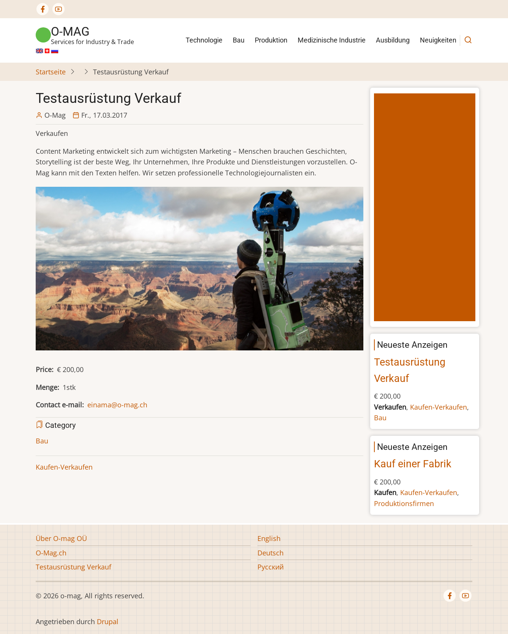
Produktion (271, 40)
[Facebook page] (42, 9)
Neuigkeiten (438, 40)
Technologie (204, 40)
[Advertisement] (426, 208)
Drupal (107, 621)
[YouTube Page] (58, 9)
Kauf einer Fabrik (412, 464)
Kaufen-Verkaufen (64, 467)
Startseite (51, 71)
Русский (270, 566)
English (269, 538)
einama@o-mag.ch (117, 404)
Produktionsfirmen (404, 503)
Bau (239, 40)
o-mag (70, 31)
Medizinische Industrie (332, 40)
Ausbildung (393, 40)
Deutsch (270, 552)
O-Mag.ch (51, 552)
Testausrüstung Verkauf (73, 566)
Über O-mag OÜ (61, 538)
